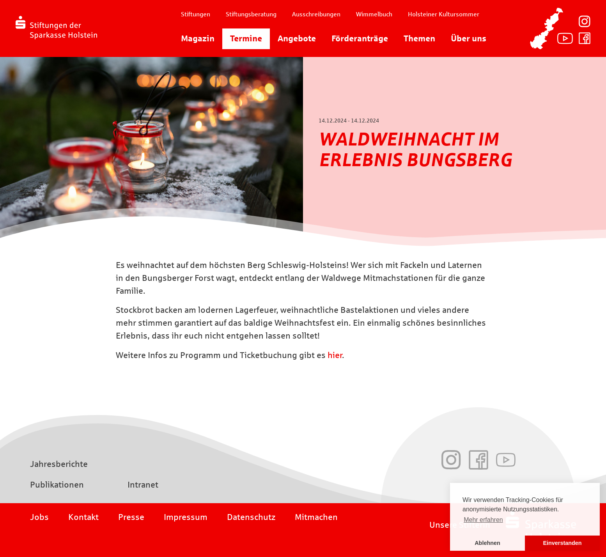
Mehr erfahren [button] (483, 519)
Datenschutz (251, 517)
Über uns (468, 38)
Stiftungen (195, 14)
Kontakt (83, 517)
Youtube (565, 38)
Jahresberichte (59, 464)
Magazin (197, 38)
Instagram (584, 21)
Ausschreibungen (316, 14)
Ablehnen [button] (487, 543)
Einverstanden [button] (562, 543)
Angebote (297, 38)
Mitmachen (316, 517)
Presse (131, 517)
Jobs (39, 517)
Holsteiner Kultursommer (443, 14)
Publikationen (57, 485)
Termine (246, 38)
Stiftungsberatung (251, 14)
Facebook (584, 38)
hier (335, 355)
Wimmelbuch (374, 14)
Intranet (143, 485)
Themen (419, 38)
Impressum (185, 517)
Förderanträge (359, 38)
